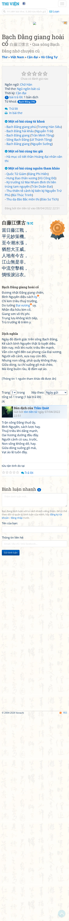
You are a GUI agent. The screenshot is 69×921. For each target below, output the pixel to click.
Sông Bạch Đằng (17, 206)
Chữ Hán (26, 150)
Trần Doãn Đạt (41, 253)
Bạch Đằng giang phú (21, 193)
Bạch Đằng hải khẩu (20, 197)
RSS (63, 917)
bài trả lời (13, 163)
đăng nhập (17, 722)
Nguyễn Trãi (44, 197)
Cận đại (21, 159)
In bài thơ (15, 179)
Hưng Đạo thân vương (21, 244)
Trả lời (13, 175)
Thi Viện (10, 3)
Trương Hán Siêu (49, 193)
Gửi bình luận (10, 757)
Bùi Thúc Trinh (22, 261)
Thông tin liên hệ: (13, 742)
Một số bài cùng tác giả (24, 217)
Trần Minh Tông (42, 201)
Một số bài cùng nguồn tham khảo (32, 234)
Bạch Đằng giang (18, 201)
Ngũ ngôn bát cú (28, 155)
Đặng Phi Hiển (38, 240)
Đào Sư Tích (49, 265)
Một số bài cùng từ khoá (25, 187)
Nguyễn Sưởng (41, 210)
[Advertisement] (34, 56)
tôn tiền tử (23, 274)
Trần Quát (41, 613)
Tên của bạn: (10, 728)
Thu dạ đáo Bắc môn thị (22, 265)
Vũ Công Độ (47, 244)
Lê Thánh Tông (41, 206)
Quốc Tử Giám (16, 240)
